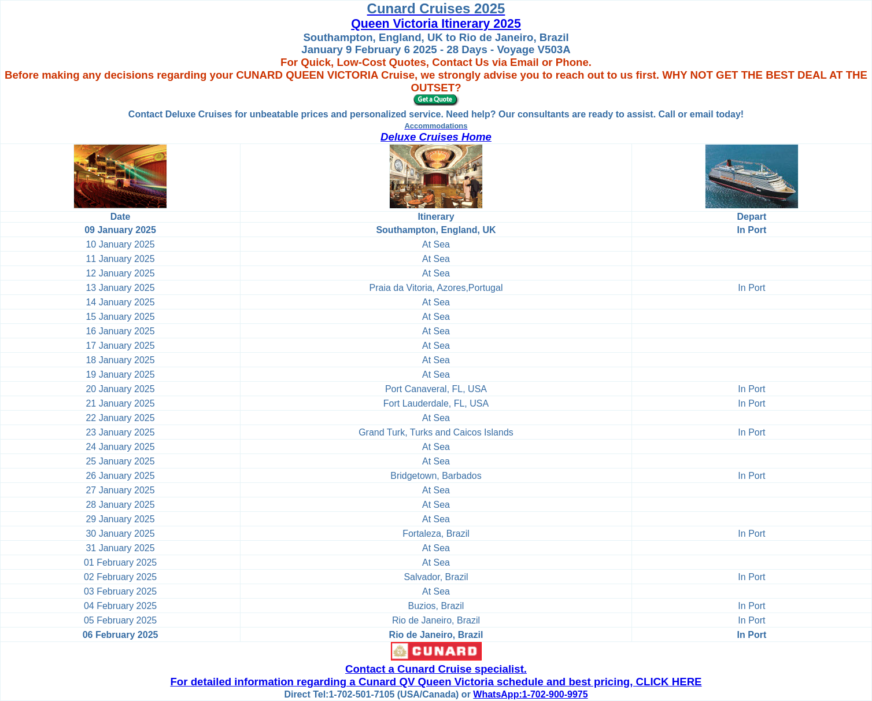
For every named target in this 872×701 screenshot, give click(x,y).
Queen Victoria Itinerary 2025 (436, 24)
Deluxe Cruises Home (436, 137)
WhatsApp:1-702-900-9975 (530, 694)
